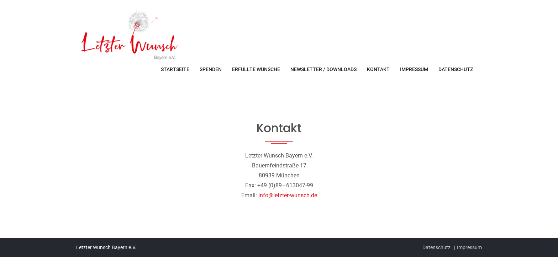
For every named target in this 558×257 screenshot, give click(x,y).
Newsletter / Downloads (323, 69)
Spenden (211, 69)
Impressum (414, 69)
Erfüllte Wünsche (256, 69)
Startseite (175, 69)
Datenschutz (455, 69)
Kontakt (378, 69)
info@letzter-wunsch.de (287, 195)
